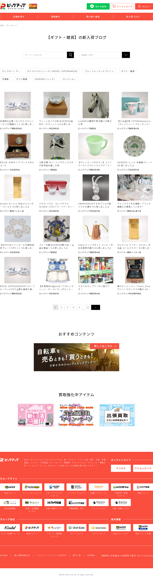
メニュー (144, 6)
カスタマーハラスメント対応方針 (51, 555)
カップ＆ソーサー (11, 71)
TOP (2, 25)
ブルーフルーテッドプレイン (99, 71)
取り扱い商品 (93, 16)
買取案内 (55, 16)
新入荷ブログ (133, 16)
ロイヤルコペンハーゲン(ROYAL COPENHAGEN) (52, 71)
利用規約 (91, 555)
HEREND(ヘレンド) (45, 79)
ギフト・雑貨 (128, 71)
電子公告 (77, 555)
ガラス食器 (21, 79)
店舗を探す (18, 16)
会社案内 (4, 555)
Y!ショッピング (125, 6)
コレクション (69, 79)
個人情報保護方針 (22, 555)
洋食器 (5, 79)
